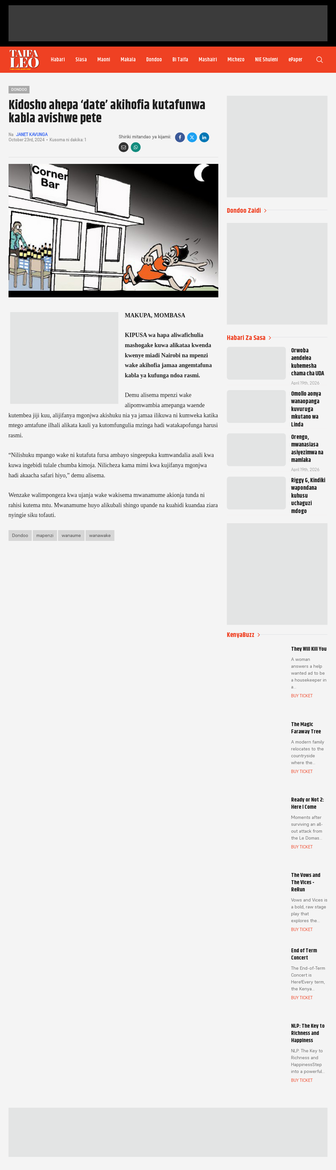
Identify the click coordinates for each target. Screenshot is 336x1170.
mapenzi (44, 535)
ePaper (295, 60)
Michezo (236, 60)
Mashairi (208, 60)
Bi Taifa (180, 60)
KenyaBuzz (243, 635)
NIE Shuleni (266, 60)
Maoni (103, 60)
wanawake (100, 535)
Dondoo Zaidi (247, 210)
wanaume (71, 535)
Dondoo (154, 60)
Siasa (81, 60)
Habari (58, 60)
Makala (128, 60)
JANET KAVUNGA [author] (32, 134)
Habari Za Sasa (249, 338)
